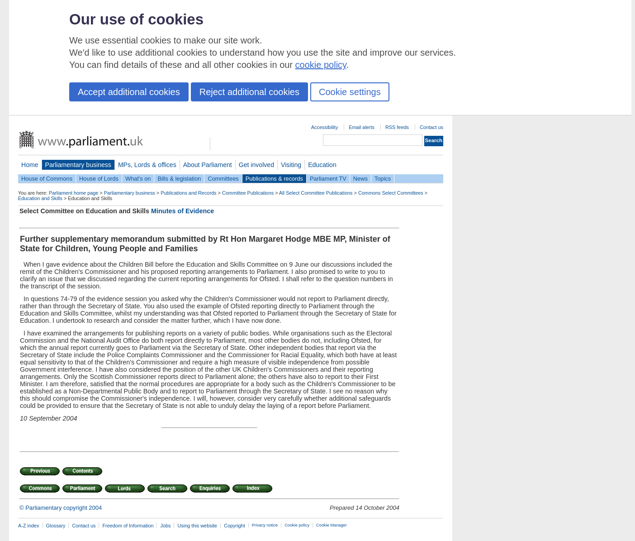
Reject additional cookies (249, 92)
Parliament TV (328, 178)
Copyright (234, 525)
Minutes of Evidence (182, 211)
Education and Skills (40, 198)
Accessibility (324, 127)
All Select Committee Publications (316, 193)
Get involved (256, 164)
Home (29, 164)
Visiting (291, 164)
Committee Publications (248, 193)
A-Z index (28, 525)
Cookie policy (296, 525)
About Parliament (207, 164)
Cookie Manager (331, 525)
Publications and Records (188, 193)
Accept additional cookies (129, 92)
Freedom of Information (127, 525)
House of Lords (98, 178)
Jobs (165, 525)
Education (322, 164)
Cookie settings (350, 92)
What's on (138, 178)
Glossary (56, 525)
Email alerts (361, 127)
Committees (223, 178)
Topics (382, 178)
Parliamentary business (78, 164)
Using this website (197, 525)
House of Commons (46, 178)
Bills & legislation (179, 178)
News (360, 178)
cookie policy (320, 65)
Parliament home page (73, 193)
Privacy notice (265, 525)
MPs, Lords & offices (147, 164)
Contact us (431, 127)
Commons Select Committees (390, 193)
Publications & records (274, 178)
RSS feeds (397, 127)
